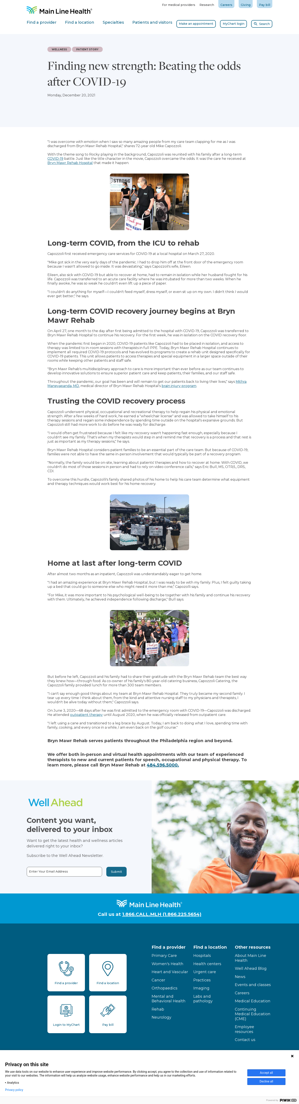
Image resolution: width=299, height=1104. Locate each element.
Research (206, 5)
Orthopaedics (164, 988)
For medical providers (178, 5)
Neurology (161, 1017)
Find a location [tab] (79, 22)
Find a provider (168, 947)
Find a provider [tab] (42, 22)
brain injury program (179, 386)
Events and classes (253, 984)
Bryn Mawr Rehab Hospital (70, 163)
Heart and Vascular (170, 972)
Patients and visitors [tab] (152, 22)
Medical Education (252, 1001)
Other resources (253, 947)
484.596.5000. (163, 764)
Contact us (245, 1039)
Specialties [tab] (113, 22)
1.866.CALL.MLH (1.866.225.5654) (161, 914)
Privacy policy (14, 1090)
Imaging (201, 988)
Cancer (158, 980)
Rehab (158, 1009)
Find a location (210, 947)
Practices (202, 980)
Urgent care (204, 972)
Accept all (266, 1072)
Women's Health (167, 964)
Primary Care (164, 955)
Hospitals (202, 955)
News (240, 976)
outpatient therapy (86, 715)
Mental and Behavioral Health (168, 999)
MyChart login (233, 24)
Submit (103, 872)
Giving (246, 5)
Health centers (207, 964)
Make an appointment (196, 24)
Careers (226, 5)
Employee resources (244, 1029)
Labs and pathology (203, 999)
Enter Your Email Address (36, 871)
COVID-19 (55, 159)
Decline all (266, 1081)
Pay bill (264, 5)
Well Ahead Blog (251, 968)
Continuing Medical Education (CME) (252, 1014)
